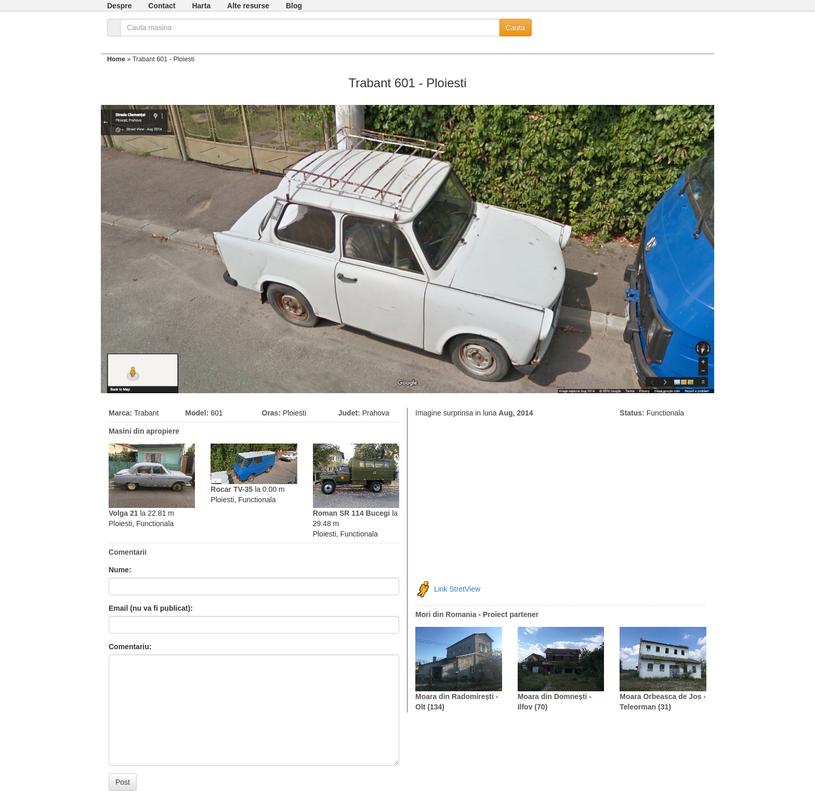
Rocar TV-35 (232, 489)
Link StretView (457, 588)
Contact (161, 6)
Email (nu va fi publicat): (151, 608)
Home (116, 59)
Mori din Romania (445, 614)
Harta (201, 6)
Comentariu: (130, 646)
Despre (119, 6)
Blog (294, 6)
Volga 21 (123, 513)
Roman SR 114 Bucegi (351, 513)
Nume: (120, 570)
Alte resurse (248, 6)
